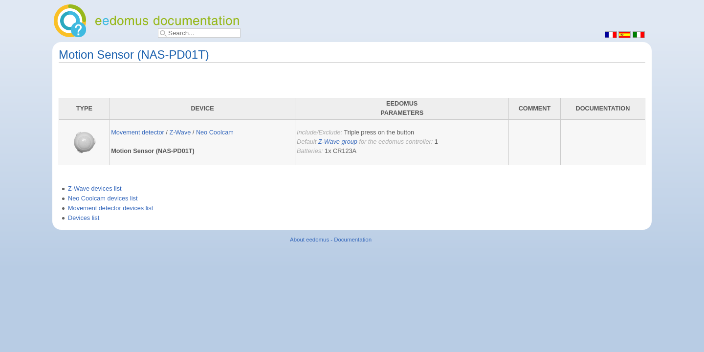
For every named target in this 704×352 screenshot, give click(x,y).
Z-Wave (180, 132)
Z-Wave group (337, 141)
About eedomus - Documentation (331, 239)
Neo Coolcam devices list (102, 198)
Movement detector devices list (110, 208)
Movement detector (137, 132)
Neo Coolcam (215, 132)
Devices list (83, 218)
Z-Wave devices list (95, 188)
